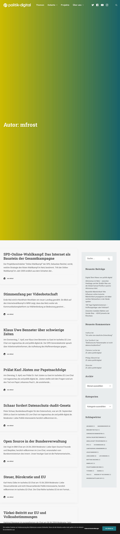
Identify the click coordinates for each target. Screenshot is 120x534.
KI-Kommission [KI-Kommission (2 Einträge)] (99, 325)
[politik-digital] (17, 5)
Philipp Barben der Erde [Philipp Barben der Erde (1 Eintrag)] (94, 348)
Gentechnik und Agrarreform (27, 433)
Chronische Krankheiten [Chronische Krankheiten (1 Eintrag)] (95, 314)
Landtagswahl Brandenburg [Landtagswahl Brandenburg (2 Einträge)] (96, 329)
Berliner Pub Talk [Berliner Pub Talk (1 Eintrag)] (93, 310)
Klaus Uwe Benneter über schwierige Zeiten (34, 212)
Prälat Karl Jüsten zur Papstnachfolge (35, 250)
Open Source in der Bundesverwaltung (35, 322)
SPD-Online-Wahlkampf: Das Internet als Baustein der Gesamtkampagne (37, 137)
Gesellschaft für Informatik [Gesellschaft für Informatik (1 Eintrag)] (96, 322)
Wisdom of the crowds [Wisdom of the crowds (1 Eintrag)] (102, 355)
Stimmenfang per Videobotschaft (31, 175)
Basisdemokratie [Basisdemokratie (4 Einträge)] (104, 307)
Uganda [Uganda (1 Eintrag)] (100, 351)
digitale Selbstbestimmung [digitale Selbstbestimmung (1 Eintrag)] (96, 318)
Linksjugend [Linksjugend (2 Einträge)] (91, 336)
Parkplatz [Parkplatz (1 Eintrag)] (90, 344)
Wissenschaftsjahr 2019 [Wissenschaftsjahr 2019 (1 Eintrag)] (95, 359)
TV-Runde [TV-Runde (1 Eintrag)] (90, 351)
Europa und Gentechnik (23, 469)
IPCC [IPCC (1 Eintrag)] (88, 325)
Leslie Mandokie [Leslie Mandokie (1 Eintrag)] (92, 333)
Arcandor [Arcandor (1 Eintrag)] (90, 307)
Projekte (65, 5)
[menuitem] (40, 5)
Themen (40, 5)
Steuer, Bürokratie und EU (25, 357)
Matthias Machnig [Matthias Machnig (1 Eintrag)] (93, 340)
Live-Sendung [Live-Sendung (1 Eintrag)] (104, 336)
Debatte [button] (52, 5)
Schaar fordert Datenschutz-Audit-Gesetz (37, 286)
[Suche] (99, 139)
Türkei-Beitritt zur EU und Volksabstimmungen (25, 395)
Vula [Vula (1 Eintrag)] (88, 355)
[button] (116, 5)
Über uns (78, 5)
